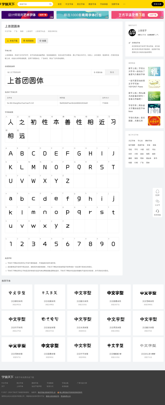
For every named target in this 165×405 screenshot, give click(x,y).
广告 (15, 31)
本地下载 (13, 41)
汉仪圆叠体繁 (50, 354)
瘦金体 (148, 158)
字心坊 (140, 141)
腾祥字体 (148, 141)
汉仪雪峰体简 (148, 301)
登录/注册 (157, 4)
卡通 (142, 149)
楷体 (154, 145)
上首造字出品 (40, 31)
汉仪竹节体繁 (82, 354)
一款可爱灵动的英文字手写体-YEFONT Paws (137, 84)
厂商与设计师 (82, 383)
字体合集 (65, 383)
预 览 (112, 72)
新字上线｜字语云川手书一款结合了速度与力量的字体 (137, 71)
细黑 (148, 154)
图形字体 (92, 4)
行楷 (136, 163)
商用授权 (30, 41)
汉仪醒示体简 (82, 301)
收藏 (44, 41)
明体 (142, 158)
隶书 (155, 158)
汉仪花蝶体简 (50, 301)
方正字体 (132, 141)
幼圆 (130, 163)
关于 (3, 386)
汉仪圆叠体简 (115, 301)
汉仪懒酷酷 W (115, 354)
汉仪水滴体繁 (82, 327)
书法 (154, 149)
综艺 (148, 149)
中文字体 (69, 4)
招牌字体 (115, 4)
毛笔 (130, 149)
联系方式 (50, 386)
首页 (60, 4)
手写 (136, 149)
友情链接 (65, 386)
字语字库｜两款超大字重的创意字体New (137, 108)
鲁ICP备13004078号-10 (47, 392)
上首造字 (29, 31)
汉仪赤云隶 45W (148, 354)
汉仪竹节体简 (17, 327)
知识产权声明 (37, 386)
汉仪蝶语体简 (17, 301)
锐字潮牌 (132, 145)
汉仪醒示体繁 (148, 327)
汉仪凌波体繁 (50, 327)
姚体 (154, 154)
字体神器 (104, 4)
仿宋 (130, 154)
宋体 (148, 145)
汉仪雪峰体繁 (17, 354)
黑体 (148, 163)
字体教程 (50, 383)
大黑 (136, 154)
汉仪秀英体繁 (115, 327)
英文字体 (81, 4)
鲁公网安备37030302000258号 (70, 392)
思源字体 (141, 145)
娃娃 (142, 154)
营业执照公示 (66, 396)
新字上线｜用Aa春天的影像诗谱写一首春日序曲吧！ (137, 96)
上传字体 (20, 386)
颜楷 (130, 158)
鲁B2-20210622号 (52, 396)
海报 (21, 31)
